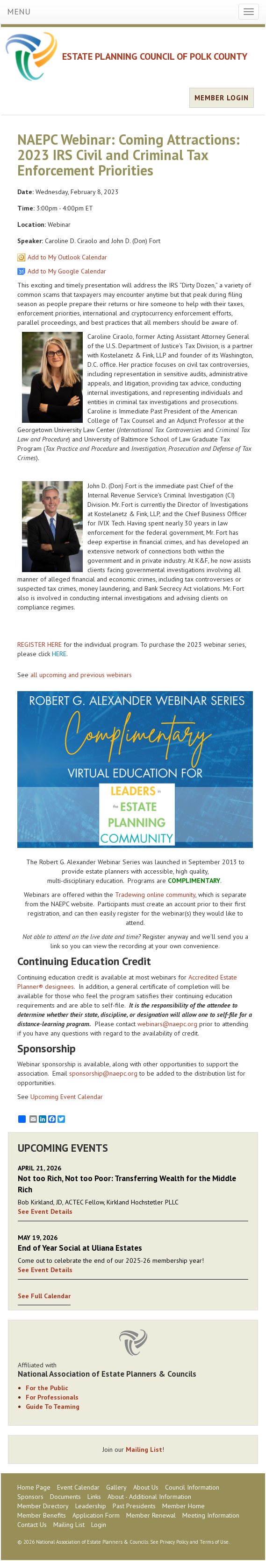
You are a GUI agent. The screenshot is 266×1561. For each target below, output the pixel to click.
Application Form (96, 1515)
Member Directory (43, 1506)
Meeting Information (210, 1515)
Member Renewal (151, 1515)
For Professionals (52, 1397)
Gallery (116, 1487)
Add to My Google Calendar (67, 271)
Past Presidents (134, 1506)
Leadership (90, 1506)
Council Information (192, 1487)
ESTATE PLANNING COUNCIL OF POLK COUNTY (154, 56)
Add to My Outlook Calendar (67, 257)
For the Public (47, 1388)
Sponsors (30, 1496)
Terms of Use (214, 1542)
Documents (65, 1496)
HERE (59, 654)
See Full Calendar (44, 1296)
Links (94, 1496)
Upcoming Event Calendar (66, 1096)
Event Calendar (78, 1487)
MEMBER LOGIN (221, 97)
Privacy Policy (174, 1542)
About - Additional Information (149, 1496)
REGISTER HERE (39, 644)
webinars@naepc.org (167, 1024)
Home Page (33, 1487)
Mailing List (144, 1449)
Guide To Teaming (52, 1406)
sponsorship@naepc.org (103, 1073)
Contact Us (32, 1524)
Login (98, 1524)
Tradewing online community (155, 894)
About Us (145, 1487)
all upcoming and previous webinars (81, 675)
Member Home (183, 1506)
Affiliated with (133, 1370)
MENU (18, 11)
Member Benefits (41, 1515)
